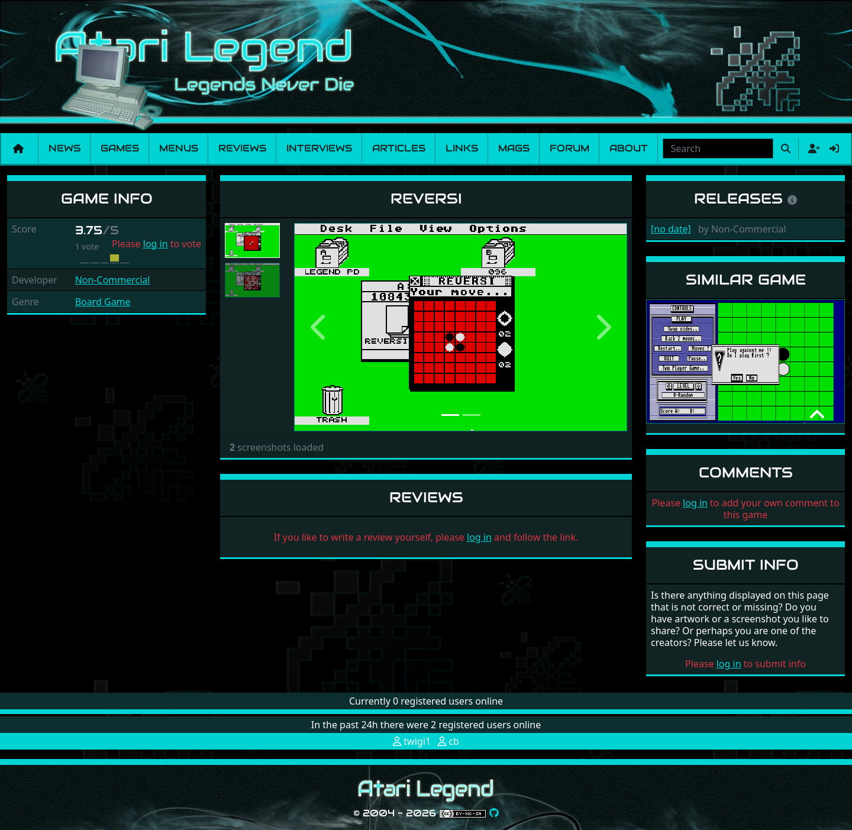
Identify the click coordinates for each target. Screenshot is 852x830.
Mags (514, 148)
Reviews (242, 148)
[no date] (671, 228)
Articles (398, 148)
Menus (178, 148)
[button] (319, 327)
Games (120, 148)
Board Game (103, 301)
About (628, 148)
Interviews (319, 148)
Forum (569, 148)
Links (462, 148)
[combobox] (718, 148)
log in (155, 243)
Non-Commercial (112, 279)
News (64, 148)
